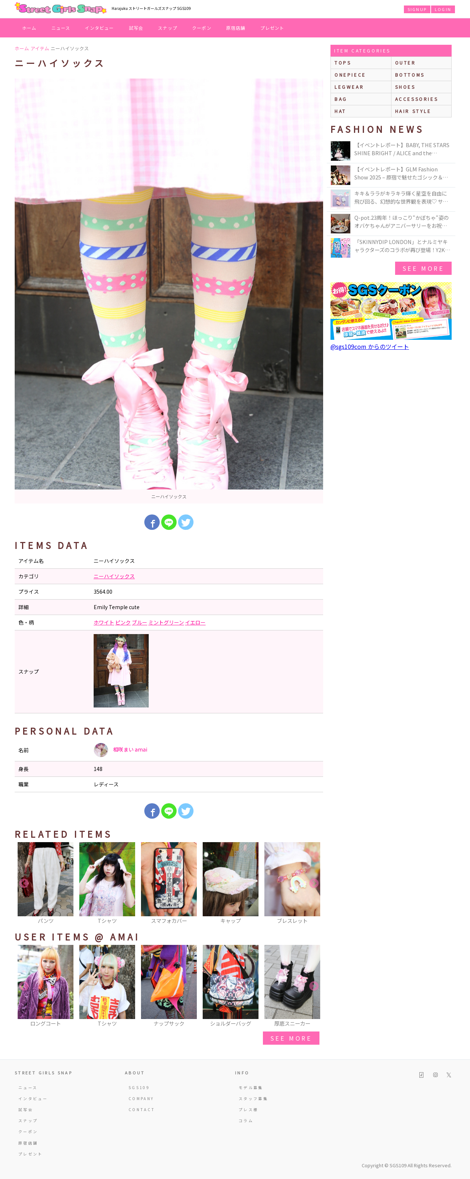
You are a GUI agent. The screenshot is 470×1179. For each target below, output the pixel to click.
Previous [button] (23, 883)
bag (341, 99)
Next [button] (313, 883)
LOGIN (443, 9)
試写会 (136, 28)
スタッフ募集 (253, 1098)
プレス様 (248, 1109)
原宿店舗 (236, 28)
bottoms (410, 75)
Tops (343, 62)
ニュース (60, 28)
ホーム (29, 28)
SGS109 (139, 1087)
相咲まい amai (120, 750)
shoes (405, 87)
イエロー (195, 622)
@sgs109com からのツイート (369, 346)
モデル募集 (251, 1087)
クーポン (202, 28)
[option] (169, 291)
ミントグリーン (166, 622)
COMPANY (141, 1098)
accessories (416, 99)
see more (291, 1038)
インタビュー (99, 28)
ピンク (123, 622)
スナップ (167, 28)
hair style (413, 111)
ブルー (139, 622)
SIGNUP (417, 9)
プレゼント (272, 28)
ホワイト (104, 622)
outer (405, 62)
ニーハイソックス (114, 576)
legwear (349, 87)
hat (340, 111)
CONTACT (142, 1109)
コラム (246, 1120)
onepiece (350, 75)
